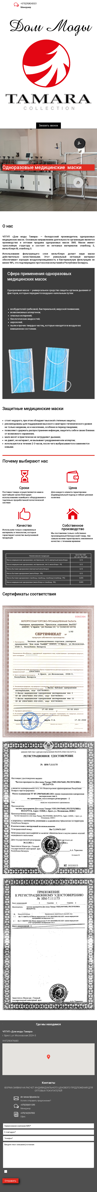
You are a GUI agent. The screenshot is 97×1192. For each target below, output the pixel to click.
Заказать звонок (48, 125)
